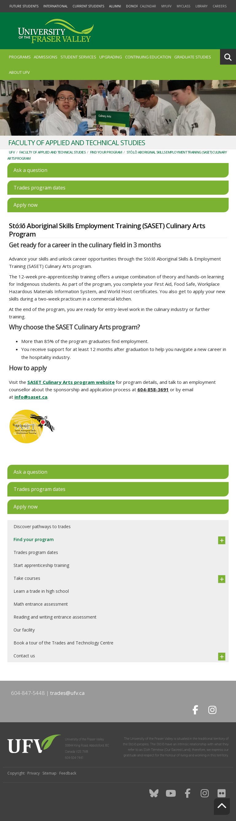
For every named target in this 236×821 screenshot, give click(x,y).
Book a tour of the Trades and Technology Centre (63, 643)
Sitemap (49, 773)
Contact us (24, 656)
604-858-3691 (153, 389)
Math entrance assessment (41, 604)
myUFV (166, 6)
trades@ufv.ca (67, 692)
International (55, 6)
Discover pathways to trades (42, 526)
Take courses (27, 578)
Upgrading (110, 57)
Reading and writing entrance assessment (55, 617)
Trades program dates (36, 552)
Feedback (67, 773)
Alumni (115, 6)
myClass (183, 6)
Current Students (88, 6)
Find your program (106, 152)
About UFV (19, 72)
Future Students (24, 6)
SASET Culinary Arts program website (71, 382)
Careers (219, 6)
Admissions (45, 57)
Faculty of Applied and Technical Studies (52, 152)
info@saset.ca (30, 397)
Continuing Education (148, 57)
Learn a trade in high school (41, 591)
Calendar (148, 6)
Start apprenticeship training (41, 565)
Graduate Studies (192, 57)
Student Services (78, 57)
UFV (12, 152)
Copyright (16, 773)
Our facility (24, 630)
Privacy (33, 773)
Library (201, 6)
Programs (20, 57)
